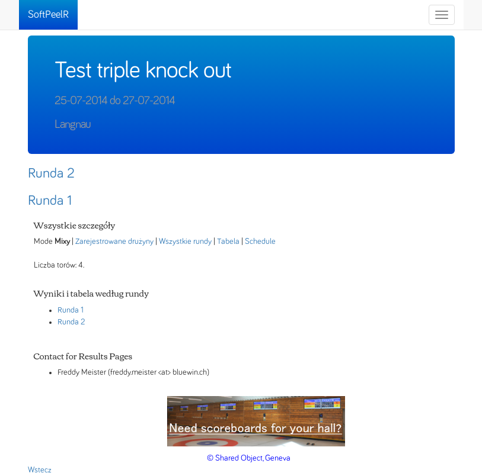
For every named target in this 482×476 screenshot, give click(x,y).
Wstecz (40, 470)
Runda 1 (50, 201)
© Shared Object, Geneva (249, 458)
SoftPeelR (48, 14)
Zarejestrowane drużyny (114, 241)
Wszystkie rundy (185, 241)
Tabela (228, 241)
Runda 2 (51, 173)
